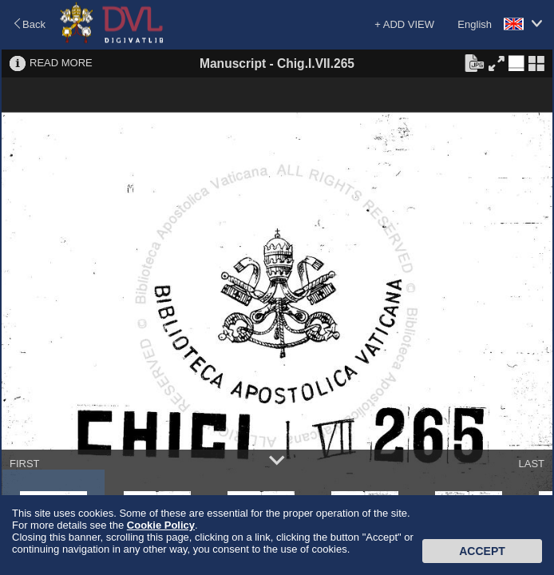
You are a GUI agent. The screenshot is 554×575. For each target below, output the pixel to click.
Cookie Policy (161, 525)
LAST (531, 464)
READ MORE (61, 63)
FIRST (25, 464)
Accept (482, 551)
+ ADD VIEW (404, 24)
